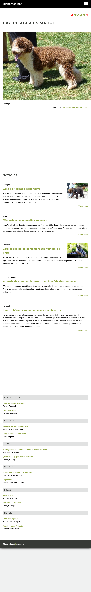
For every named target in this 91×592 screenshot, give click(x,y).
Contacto (20, 544)
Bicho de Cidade (10, 495)
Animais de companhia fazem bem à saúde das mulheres (40, 281)
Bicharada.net (12, 3)
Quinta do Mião (9, 410)
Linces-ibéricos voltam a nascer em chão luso (32, 310)
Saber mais (83, 206)
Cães (86, 107)
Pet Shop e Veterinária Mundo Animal (19, 472)
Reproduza (7, 480)
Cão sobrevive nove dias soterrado (25, 220)
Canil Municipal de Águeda (14, 403)
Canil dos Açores (10, 519)
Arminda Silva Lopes (12, 503)
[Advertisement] (26, 143)
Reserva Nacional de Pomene (15, 426)
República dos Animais (13, 526)
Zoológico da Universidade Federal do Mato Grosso (25, 449)
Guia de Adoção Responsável (22, 188)
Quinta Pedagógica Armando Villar (18, 457)
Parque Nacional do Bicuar (14, 434)
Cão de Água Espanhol (72, 107)
